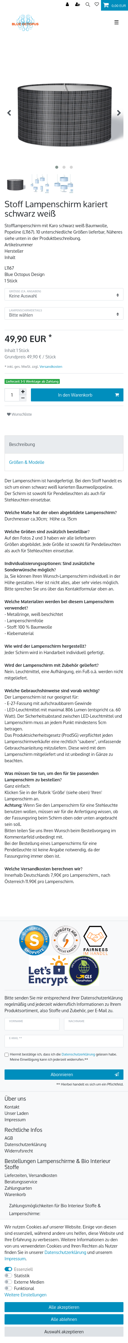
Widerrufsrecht (19, 1150)
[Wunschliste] (97, 4)
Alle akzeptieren (64, 1307)
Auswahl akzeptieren (63, 1331)
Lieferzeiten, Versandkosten (31, 1175)
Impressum (15, 1119)
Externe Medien (29, 1282)
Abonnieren (85, 1074)
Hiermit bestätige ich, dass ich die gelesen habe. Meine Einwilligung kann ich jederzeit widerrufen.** (63, 1057)
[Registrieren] (78, 4)
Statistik (22, 1275)
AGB (9, 1138)
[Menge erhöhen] (22, 391)
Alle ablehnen (64, 1319)
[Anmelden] (68, 4)
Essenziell (23, 1269)
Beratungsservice (21, 1181)
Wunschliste (19, 414)
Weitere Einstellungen (25, 1294)
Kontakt (12, 1106)
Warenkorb (15, 1194)
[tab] (64, 444)
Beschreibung (22, 444)
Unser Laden (17, 1113)
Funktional (24, 1288)
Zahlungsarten (18, 1188)
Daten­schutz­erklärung (65, 1252)
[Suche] (88, 4)
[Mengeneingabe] (12, 394)
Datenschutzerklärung (25, 1144)
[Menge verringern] (22, 398)
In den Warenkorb (88, 395)
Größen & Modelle (26, 462)
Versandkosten (50, 366)
